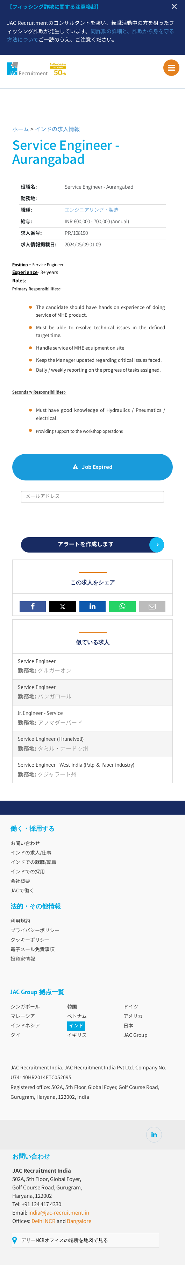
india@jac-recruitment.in (58, 1213)
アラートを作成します (86, 545)
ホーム (20, 130)
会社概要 (20, 881)
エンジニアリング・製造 (92, 210)
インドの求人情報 (57, 130)
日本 (128, 1026)
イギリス (77, 1035)
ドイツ (130, 1007)
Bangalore (79, 1221)
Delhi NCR (43, 1221)
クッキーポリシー (30, 940)
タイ (15, 1035)
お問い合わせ (25, 843)
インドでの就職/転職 (33, 862)
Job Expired (93, 467)
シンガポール (25, 1007)
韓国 (72, 1007)
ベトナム (77, 1016)
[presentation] (92, 520)
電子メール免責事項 (32, 950)
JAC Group (135, 1035)
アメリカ (133, 1016)
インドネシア (25, 1026)
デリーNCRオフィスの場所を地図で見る (64, 1240)
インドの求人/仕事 (30, 853)
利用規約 (20, 921)
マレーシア (22, 1016)
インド (76, 1026)
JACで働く (22, 891)
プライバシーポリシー (34, 931)
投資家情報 (22, 959)
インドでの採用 (27, 872)
